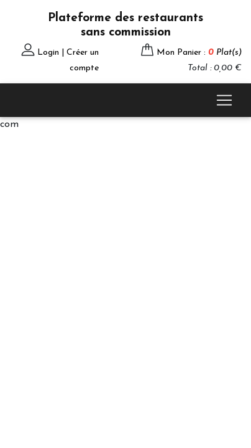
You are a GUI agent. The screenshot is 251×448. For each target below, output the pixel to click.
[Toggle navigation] (224, 100)
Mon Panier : (199, 52)
